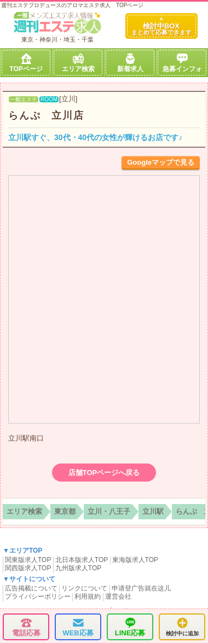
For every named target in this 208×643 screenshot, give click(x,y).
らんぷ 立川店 (46, 115)
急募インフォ (182, 63)
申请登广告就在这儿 (141, 588)
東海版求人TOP (135, 560)
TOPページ (25, 63)
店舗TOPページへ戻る (104, 472)
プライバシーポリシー (38, 596)
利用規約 (87, 596)
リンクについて (84, 588)
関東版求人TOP (28, 560)
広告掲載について (31, 588)
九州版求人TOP (78, 568)
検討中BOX (161, 27)
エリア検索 (78, 63)
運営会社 (118, 596)
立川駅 (153, 511)
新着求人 (130, 63)
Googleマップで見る (160, 162)
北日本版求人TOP (81, 560)
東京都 (65, 511)
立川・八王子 (109, 511)
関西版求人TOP (28, 568)
